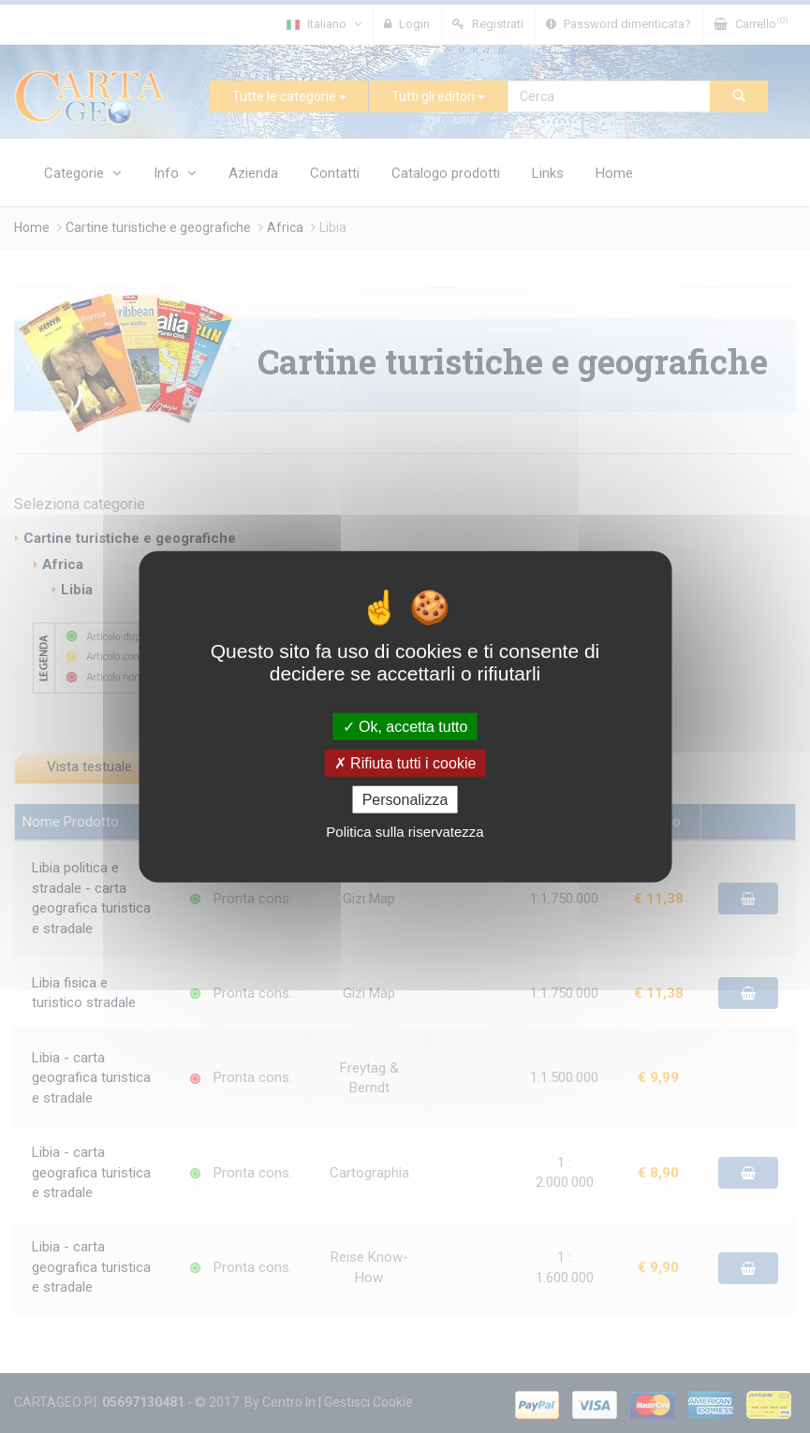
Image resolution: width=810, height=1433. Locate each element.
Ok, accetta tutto (405, 726)
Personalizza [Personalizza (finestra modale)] (405, 800)
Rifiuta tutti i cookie (405, 762)
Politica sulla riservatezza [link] (404, 832)
